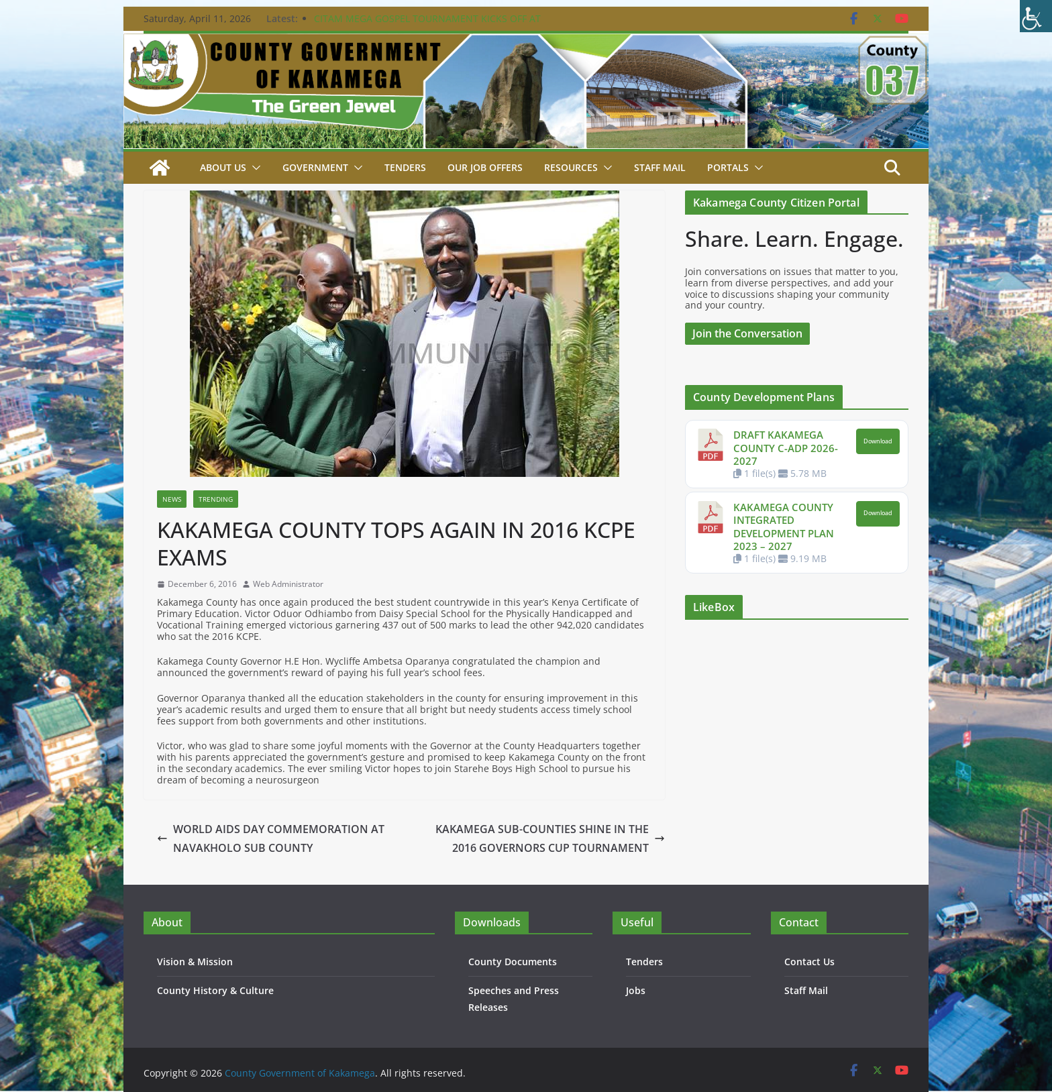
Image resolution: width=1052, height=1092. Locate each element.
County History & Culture (213, 990)
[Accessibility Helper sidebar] (1036, 16)
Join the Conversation (748, 333)
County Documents (511, 961)
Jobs (635, 990)
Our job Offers (484, 167)
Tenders (404, 167)
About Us (223, 167)
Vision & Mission (194, 961)
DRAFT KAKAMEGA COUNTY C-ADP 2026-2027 (784, 448)
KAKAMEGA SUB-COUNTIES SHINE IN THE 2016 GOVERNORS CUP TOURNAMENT (551, 839)
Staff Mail (805, 990)
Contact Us (808, 961)
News (171, 499)
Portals (726, 167)
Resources (570, 167)
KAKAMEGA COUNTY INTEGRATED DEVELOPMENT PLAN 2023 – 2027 (784, 526)
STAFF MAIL (659, 167)
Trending (215, 499)
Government (315, 167)
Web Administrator (287, 584)
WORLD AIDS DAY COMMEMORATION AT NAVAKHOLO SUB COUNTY (269, 839)
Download (878, 441)
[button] (254, 167)
